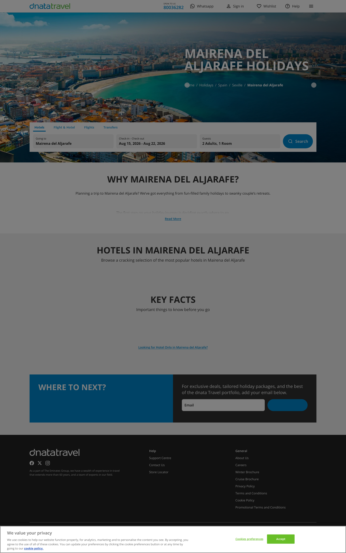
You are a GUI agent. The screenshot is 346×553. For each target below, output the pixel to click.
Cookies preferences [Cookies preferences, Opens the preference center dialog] (249, 539)
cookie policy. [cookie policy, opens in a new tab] (33, 548)
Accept (281, 539)
